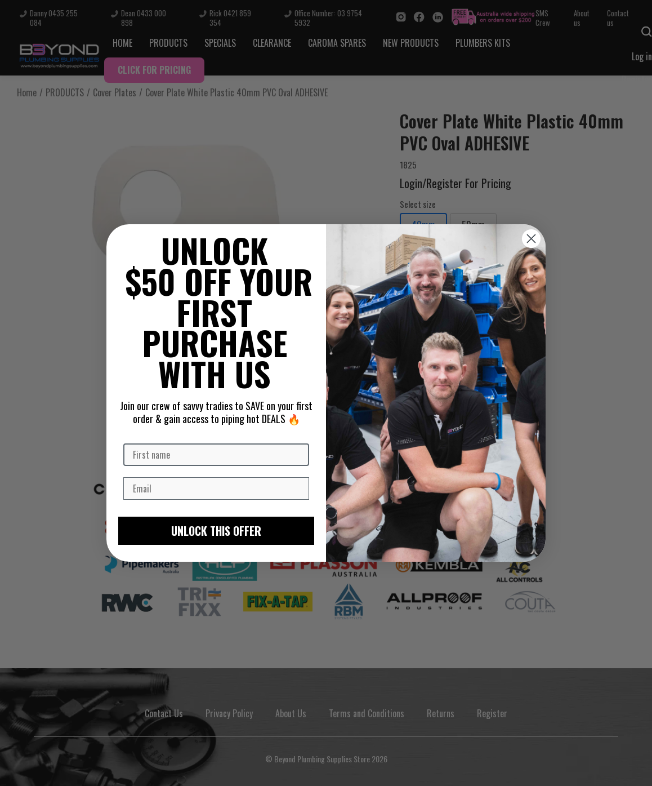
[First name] (216, 454)
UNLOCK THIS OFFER (216, 530)
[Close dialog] (531, 238)
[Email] (216, 488)
